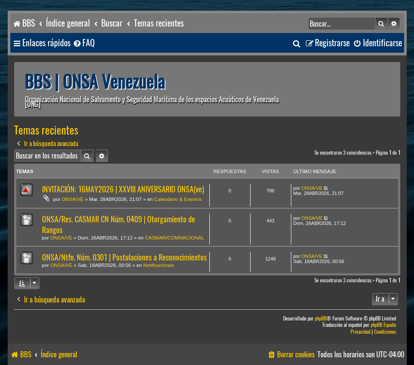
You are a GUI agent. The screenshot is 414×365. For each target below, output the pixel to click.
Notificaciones (158, 265)
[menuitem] (84, 43)
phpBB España (383, 325)
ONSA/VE (73, 199)
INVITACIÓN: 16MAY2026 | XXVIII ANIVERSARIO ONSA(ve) (123, 189)
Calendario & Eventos (178, 199)
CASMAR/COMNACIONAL (174, 237)
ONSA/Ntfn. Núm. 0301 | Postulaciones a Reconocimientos (124, 257)
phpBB (320, 318)
